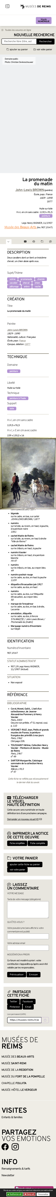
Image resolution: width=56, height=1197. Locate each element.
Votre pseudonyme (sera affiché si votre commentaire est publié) (25, 930)
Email (28, 1007)
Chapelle (13, 1083)
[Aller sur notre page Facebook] (5, 1146)
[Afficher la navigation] (7, 7)
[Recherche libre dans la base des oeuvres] (19, 41)
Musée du (23, 1076)
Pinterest (15, 1007)
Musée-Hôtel (19, 1090)
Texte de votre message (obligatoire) (24, 899)
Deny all (30, 1194)
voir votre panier (42, 49)
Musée (43, 20)
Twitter (13, 1001)
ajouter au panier (17, 49)
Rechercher (45, 41)
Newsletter (7, 1175)
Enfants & (12, 1117)
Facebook (28, 1001)
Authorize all (15, 1194)
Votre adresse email (16, 943)
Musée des (17, 1057)
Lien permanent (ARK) (16, 1014)
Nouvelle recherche (34, 35)
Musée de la (17, 1070)
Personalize (43, 1194)
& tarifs (15, 1169)
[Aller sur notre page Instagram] (15, 1146)
